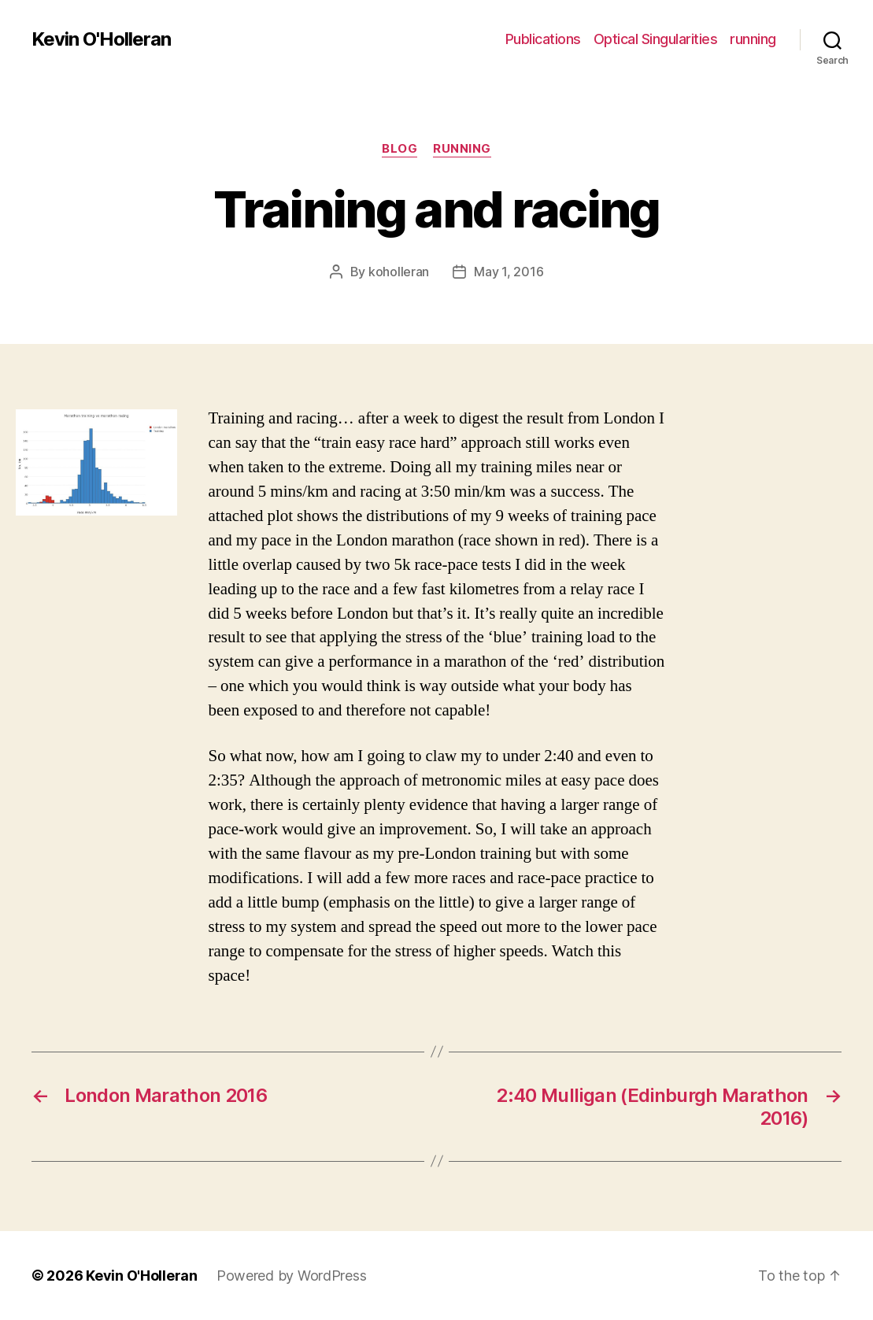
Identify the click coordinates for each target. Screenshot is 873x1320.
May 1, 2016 (508, 271)
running (753, 39)
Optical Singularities (656, 39)
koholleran (398, 271)
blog (399, 149)
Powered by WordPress (291, 1275)
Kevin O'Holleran (101, 39)
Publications (543, 39)
